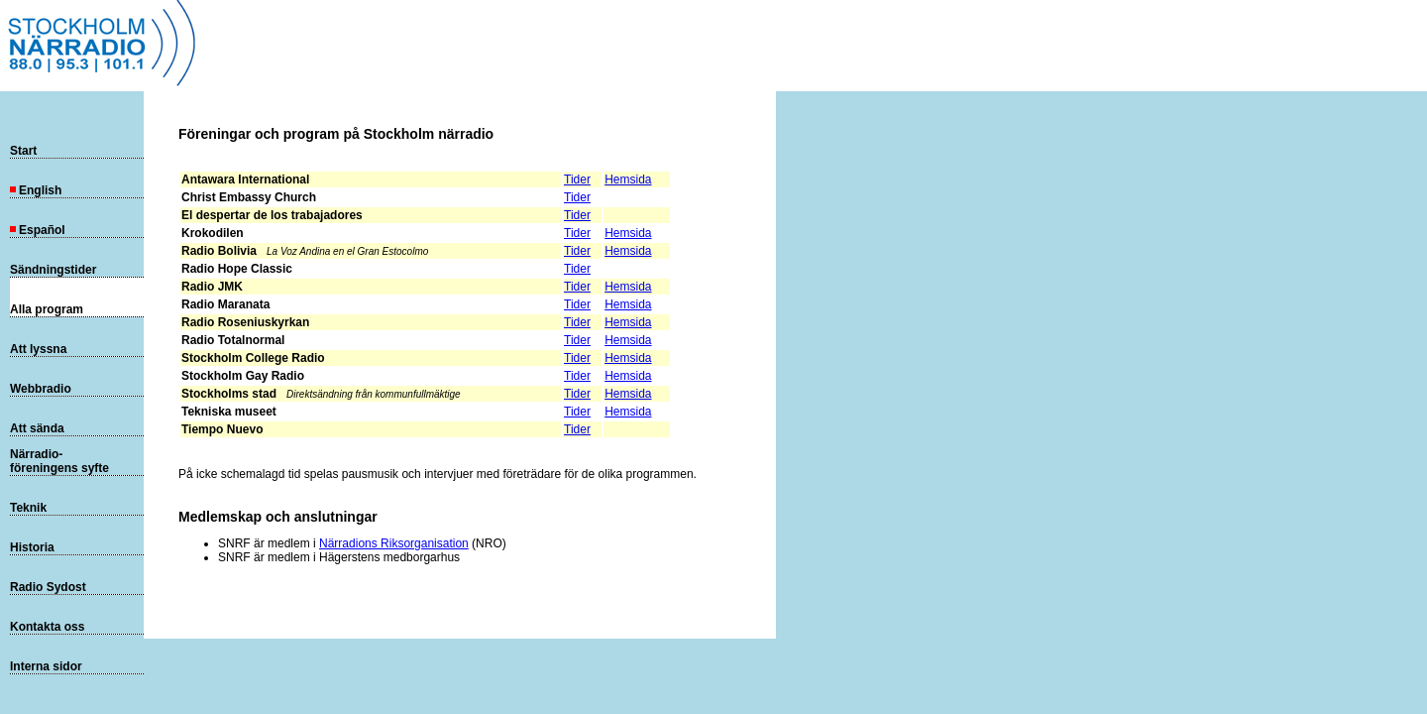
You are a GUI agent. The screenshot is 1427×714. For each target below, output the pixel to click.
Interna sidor (46, 666)
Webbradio (40, 389)
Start (23, 151)
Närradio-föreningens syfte (59, 461)
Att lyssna (38, 349)
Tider (577, 179)
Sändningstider (53, 270)
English (35, 190)
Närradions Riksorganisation (394, 543)
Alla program (46, 309)
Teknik (28, 508)
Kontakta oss (47, 627)
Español (37, 230)
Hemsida (627, 179)
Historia (32, 547)
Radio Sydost (48, 587)
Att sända (37, 428)
